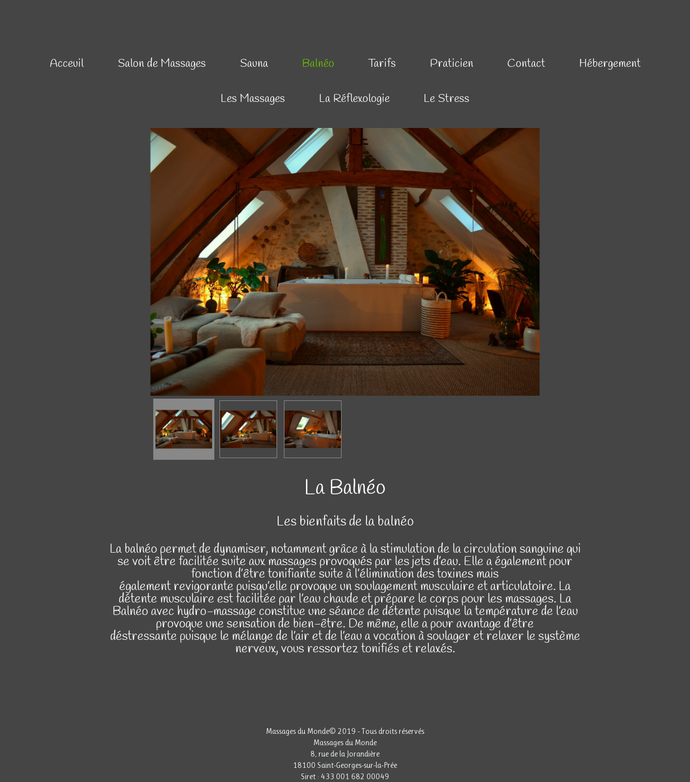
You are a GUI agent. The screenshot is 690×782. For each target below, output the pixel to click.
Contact (526, 63)
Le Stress (446, 98)
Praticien (451, 63)
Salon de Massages (162, 63)
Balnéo (318, 63)
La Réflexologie (354, 98)
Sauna (254, 63)
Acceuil (67, 63)
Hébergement (610, 63)
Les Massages (253, 98)
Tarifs (382, 63)
